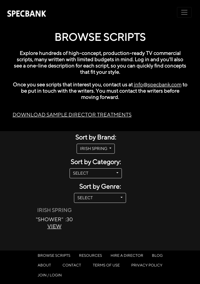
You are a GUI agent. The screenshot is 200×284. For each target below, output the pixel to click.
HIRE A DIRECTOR (127, 255)
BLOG (157, 255)
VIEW (54, 226)
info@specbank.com (157, 84)
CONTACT (71, 265)
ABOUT (44, 265)
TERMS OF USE (106, 265)
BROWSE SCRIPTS (54, 255)
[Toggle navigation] (184, 12)
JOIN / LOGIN (50, 275)
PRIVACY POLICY (146, 265)
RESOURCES (90, 255)
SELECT (94, 173)
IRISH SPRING (94, 148)
